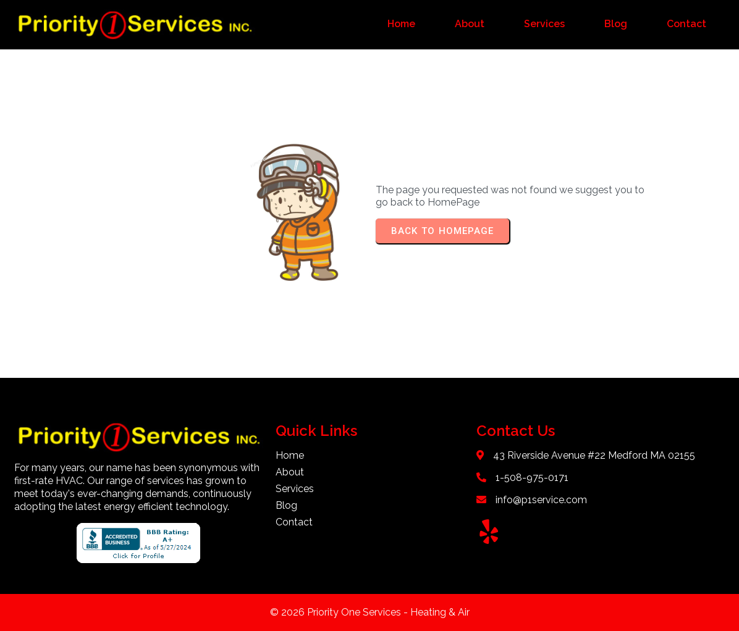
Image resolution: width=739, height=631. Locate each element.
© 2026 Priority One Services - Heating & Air (370, 612)
